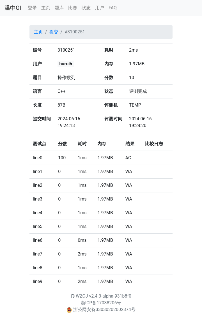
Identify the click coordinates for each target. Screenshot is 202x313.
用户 (99, 7)
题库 (59, 7)
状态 (86, 7)
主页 (45, 7)
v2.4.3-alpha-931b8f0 (110, 296)
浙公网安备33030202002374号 (104, 309)
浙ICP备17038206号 (101, 302)
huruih (65, 63)
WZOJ (79, 296)
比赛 (72, 7)
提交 (53, 31)
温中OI (12, 7)
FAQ (113, 7)
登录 (32, 7)
